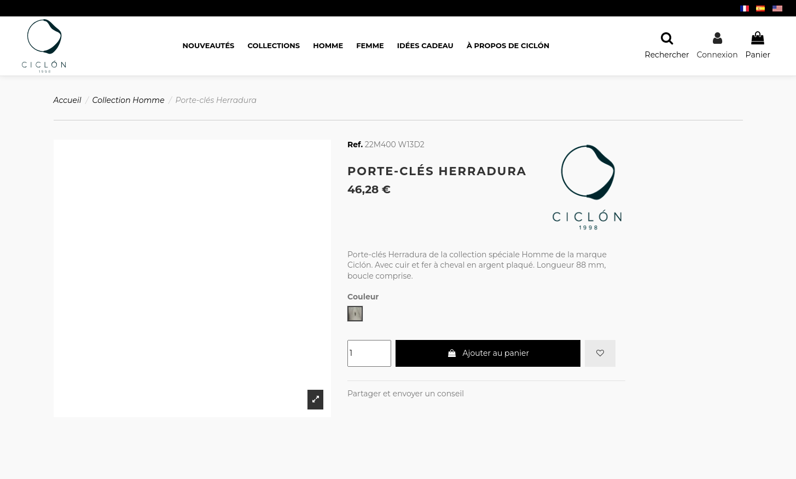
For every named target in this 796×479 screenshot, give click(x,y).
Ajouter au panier (488, 353)
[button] (508, 45)
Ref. (355, 144)
